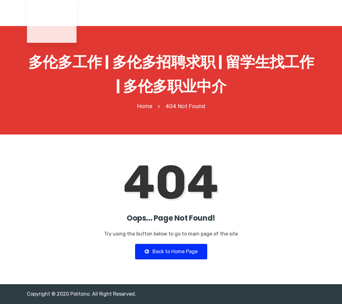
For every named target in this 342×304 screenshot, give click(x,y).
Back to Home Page (171, 251)
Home (144, 106)
